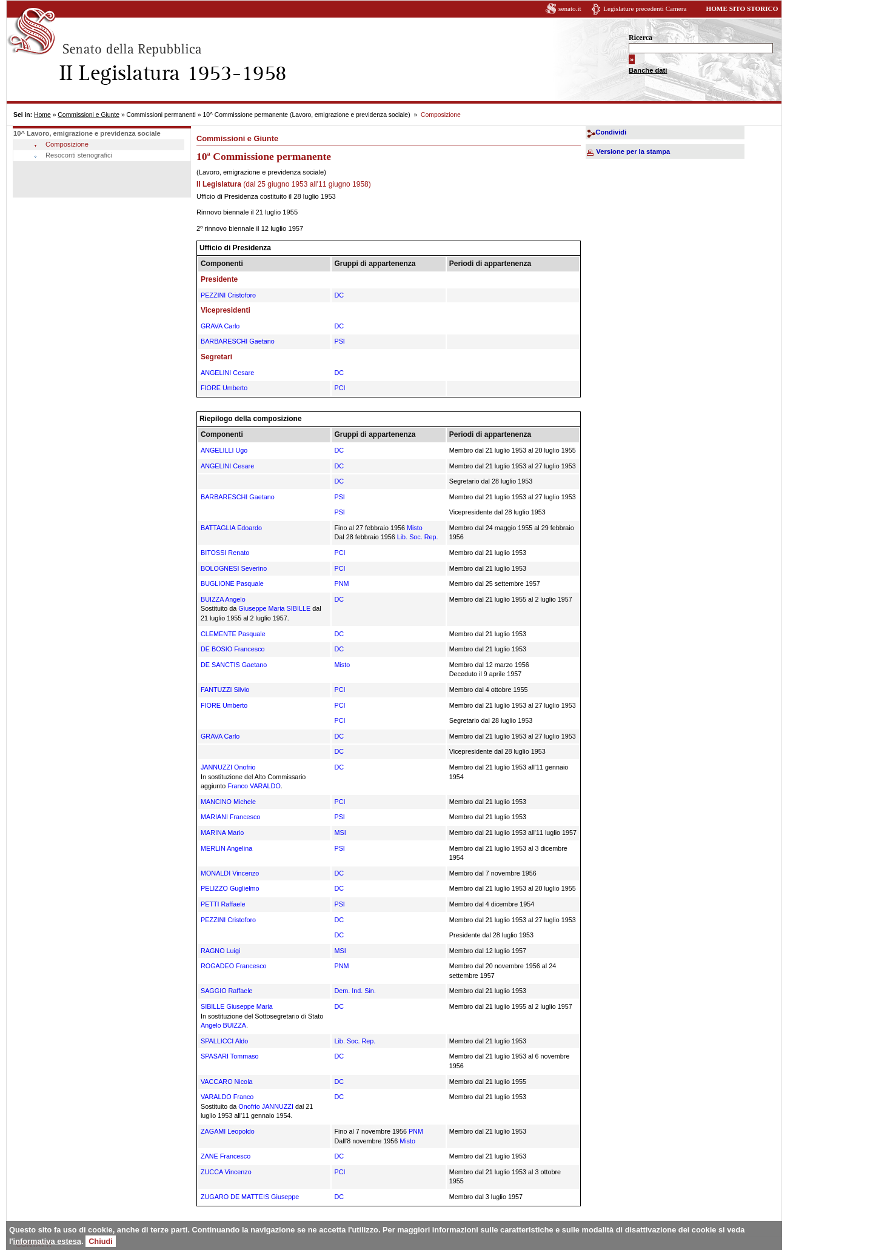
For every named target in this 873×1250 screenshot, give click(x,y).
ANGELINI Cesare (227, 372)
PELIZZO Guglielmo (230, 888)
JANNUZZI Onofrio (228, 767)
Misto (415, 527)
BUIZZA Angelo (223, 599)
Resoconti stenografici (78, 155)
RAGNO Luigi (220, 950)
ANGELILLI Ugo (224, 450)
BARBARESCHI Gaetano (238, 341)
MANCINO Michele (228, 801)
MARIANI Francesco (230, 816)
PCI (339, 387)
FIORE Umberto (224, 387)
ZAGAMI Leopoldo (228, 1131)
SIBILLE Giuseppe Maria (237, 1006)
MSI (340, 832)
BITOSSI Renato (225, 552)
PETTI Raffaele (223, 904)
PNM (341, 583)
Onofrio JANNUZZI (265, 1106)
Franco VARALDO (253, 786)
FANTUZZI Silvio (225, 689)
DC (339, 295)
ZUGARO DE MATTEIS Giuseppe (250, 1196)
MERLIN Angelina (226, 848)
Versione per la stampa (633, 151)
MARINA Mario (222, 832)
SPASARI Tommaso (230, 1056)
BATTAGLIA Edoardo (231, 527)
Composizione (67, 144)
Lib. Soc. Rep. (417, 536)
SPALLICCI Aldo (224, 1041)
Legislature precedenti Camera (644, 8)
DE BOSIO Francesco (233, 649)
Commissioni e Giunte (88, 114)
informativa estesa (47, 1241)
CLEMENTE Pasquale (233, 633)
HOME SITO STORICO (742, 8)
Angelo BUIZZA (223, 1025)
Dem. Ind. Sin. (354, 990)
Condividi (610, 132)
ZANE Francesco (225, 1156)
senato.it (569, 8)
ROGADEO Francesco (234, 965)
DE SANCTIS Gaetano (234, 664)
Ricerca (640, 37)
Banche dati (648, 70)
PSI (339, 341)
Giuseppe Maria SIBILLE (274, 608)
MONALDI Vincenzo (230, 873)
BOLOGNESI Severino (234, 568)
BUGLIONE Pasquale (232, 583)
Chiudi (101, 1241)
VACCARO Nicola (227, 1081)
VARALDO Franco (227, 1096)
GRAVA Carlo (220, 326)
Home (42, 114)
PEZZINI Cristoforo (228, 295)
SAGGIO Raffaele (227, 990)
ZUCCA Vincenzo (226, 1171)
